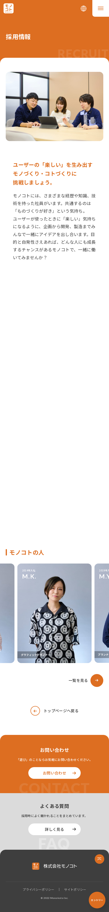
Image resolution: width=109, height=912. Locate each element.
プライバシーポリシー (38, 889)
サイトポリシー (75, 889)
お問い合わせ (54, 773)
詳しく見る (54, 829)
